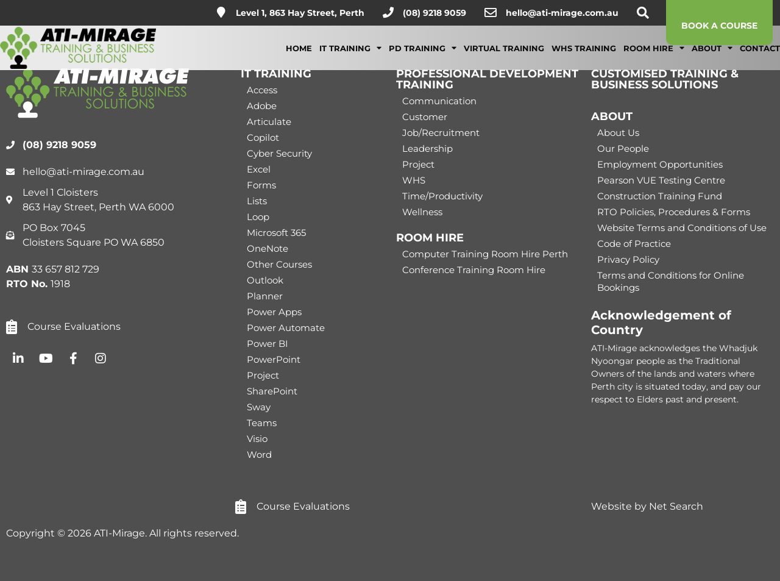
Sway (259, 407)
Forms (261, 185)
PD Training (422, 56)
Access (262, 90)
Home (299, 57)
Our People (623, 148)
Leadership (427, 148)
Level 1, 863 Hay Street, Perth (300, 12)
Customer (424, 117)
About (712, 56)
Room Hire (653, 56)
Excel (259, 169)
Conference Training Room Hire (473, 270)
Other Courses (279, 264)
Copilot (263, 137)
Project (263, 375)
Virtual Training (504, 57)
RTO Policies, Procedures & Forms (673, 212)
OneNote (267, 248)
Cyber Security (279, 153)
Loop (258, 217)
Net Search (676, 506)
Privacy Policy (628, 259)
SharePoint (272, 391)
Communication (439, 101)
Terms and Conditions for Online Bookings (670, 281)
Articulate (269, 121)
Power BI (267, 343)
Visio (257, 438)
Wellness (422, 212)
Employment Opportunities (660, 164)
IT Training (350, 56)
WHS (413, 180)
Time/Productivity (442, 196)
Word (259, 454)
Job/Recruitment (441, 132)
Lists (257, 201)
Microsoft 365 (276, 232)
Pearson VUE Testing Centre (661, 180)
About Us (618, 132)
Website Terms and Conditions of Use (682, 227)
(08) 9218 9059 (434, 12)
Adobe (262, 106)
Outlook (265, 280)
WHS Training (583, 57)
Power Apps (274, 312)
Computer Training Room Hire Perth (485, 254)
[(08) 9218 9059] (388, 12)
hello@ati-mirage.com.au (562, 12)
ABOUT (612, 116)
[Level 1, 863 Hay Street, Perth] (221, 12)
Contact (760, 57)
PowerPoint (273, 359)
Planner (265, 296)
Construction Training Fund (659, 196)
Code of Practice (634, 243)
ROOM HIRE (430, 237)
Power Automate (286, 327)
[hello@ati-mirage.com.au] (490, 13)
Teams (262, 423)
